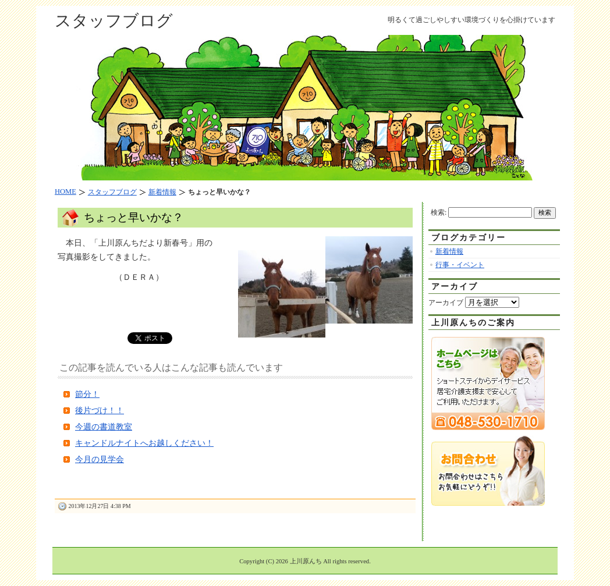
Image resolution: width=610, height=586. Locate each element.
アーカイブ (445, 303)
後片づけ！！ (99, 410)
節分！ (87, 394)
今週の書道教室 (103, 426)
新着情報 (449, 251)
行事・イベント (459, 265)
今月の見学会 (99, 459)
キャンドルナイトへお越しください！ (144, 443)
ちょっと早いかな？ (133, 217)
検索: (438, 212)
